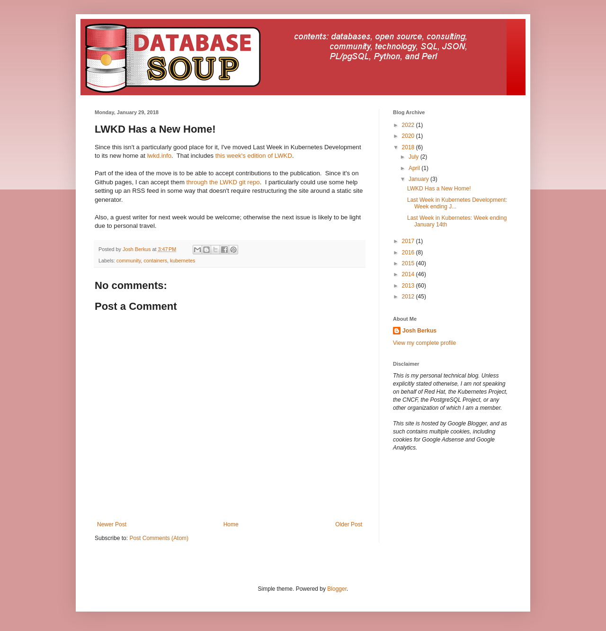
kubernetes (182, 260)
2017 (409, 241)
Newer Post (111, 524)
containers (155, 260)
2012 (409, 296)
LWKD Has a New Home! (439, 188)
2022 (409, 125)
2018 (409, 147)
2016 (409, 252)
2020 (409, 136)
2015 (409, 263)
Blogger (337, 589)
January (419, 179)
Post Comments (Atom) (158, 538)
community (128, 260)
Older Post (348, 524)
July (414, 156)
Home (231, 524)
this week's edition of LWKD (253, 155)
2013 (409, 285)
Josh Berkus (419, 330)
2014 (409, 274)
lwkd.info (159, 155)
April (415, 168)
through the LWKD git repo (222, 182)
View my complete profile (424, 343)
